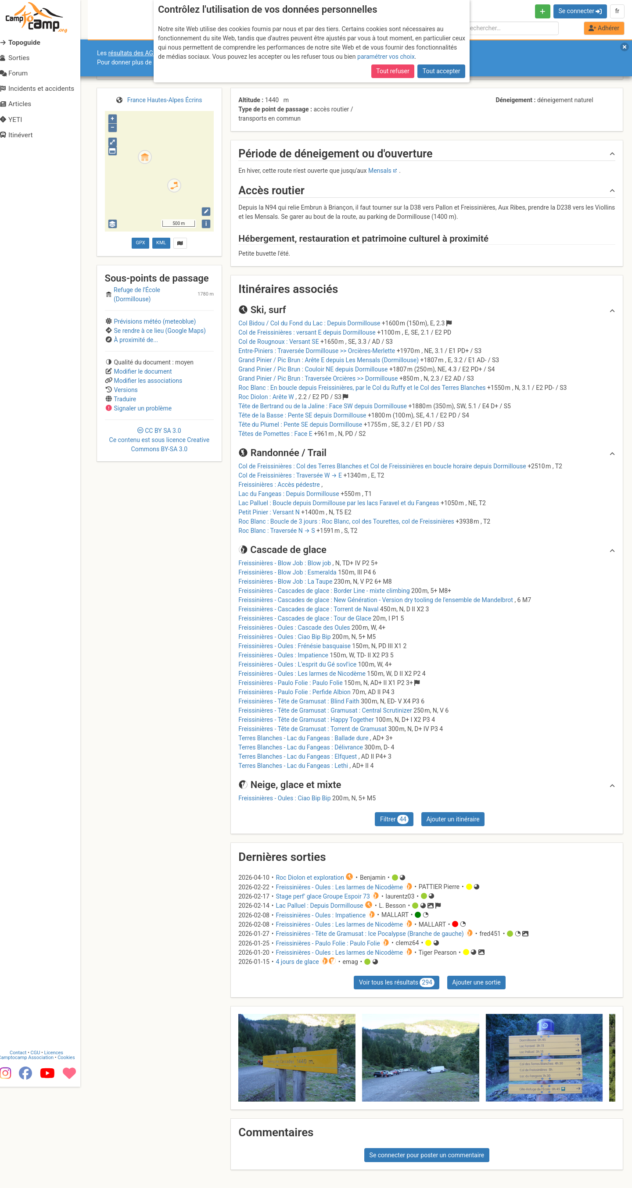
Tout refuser (392, 71)
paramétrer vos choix (386, 56)
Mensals (379, 170)
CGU (43, 1154)
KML (161, 243)
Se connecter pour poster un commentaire (427, 1155)
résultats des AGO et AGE (143, 53)
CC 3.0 (159, 440)
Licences (61, 1154)
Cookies (73, 1159)
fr (617, 10)
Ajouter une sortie (476, 982)
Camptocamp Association (33, 1159)
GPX (140, 243)
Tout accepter (441, 71)
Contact (25, 1154)
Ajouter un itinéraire (452, 819)
